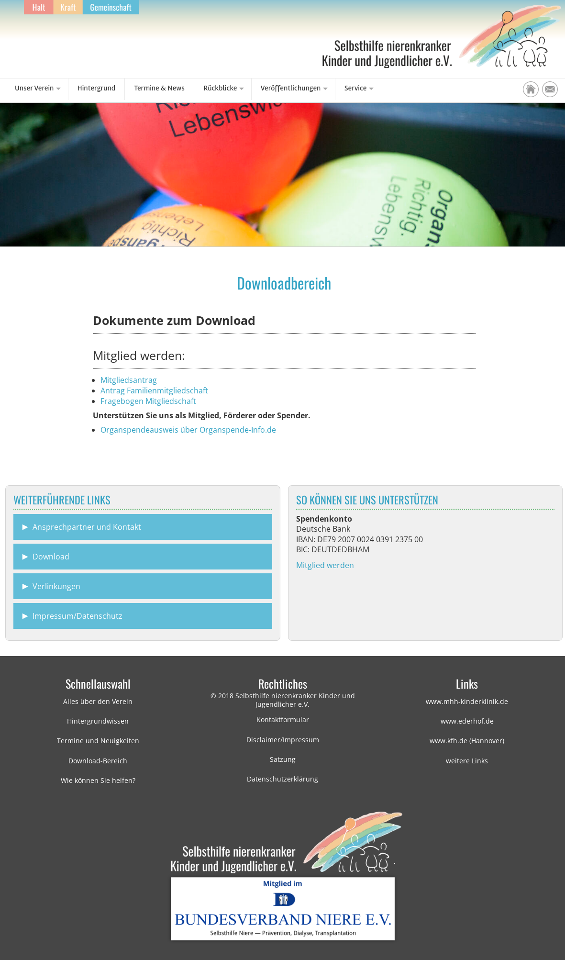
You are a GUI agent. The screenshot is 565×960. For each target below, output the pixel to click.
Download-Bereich (97, 760)
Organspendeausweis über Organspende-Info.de (188, 429)
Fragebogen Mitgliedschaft (148, 401)
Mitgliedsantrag (128, 380)
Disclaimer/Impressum (282, 739)
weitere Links (467, 760)
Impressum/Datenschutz (77, 616)
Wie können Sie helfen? (98, 780)
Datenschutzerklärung (282, 778)
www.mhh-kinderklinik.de (467, 701)
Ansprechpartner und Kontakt (87, 527)
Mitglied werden (325, 565)
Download (51, 556)
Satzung (283, 759)
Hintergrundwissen (98, 721)
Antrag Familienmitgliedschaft (154, 390)
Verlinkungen (56, 586)
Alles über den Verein (98, 701)
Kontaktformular (282, 719)
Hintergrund (96, 88)
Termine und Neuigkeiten (98, 740)
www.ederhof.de (467, 721)
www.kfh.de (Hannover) (467, 740)
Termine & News (159, 88)
